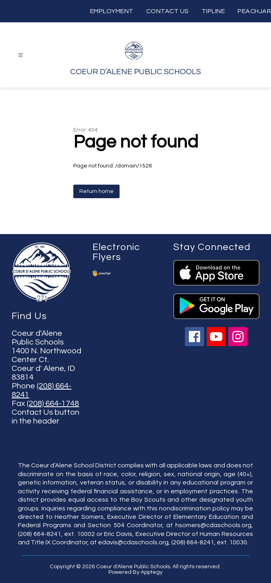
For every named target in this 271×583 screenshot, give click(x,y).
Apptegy (152, 572)
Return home (96, 191)
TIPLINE (213, 11)
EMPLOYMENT (112, 11)
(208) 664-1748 (53, 404)
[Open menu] (20, 55)
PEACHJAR (254, 11)
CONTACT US (167, 11)
